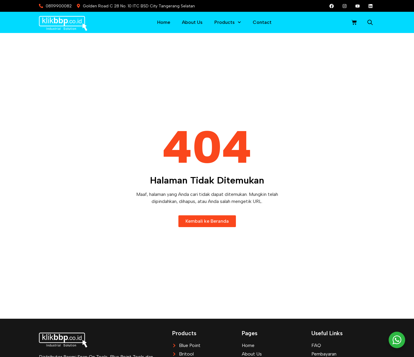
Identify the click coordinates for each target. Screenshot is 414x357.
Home (163, 22)
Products (227, 22)
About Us (192, 22)
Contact (262, 22)
